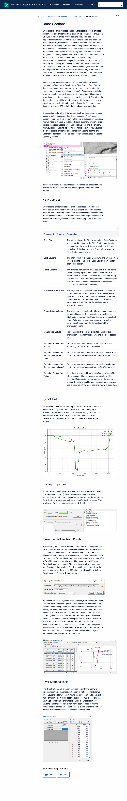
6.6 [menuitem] (92, 4)
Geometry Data (76, 16)
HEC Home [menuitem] (54, 5)
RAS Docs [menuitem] (66, 5)
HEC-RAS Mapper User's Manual (28, 4)
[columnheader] (54, 234)
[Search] (110, 4)
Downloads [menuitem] (78, 5)
